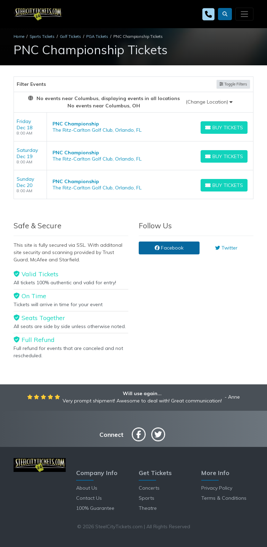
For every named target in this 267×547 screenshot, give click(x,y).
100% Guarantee (95, 508)
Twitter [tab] (226, 248)
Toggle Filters (233, 84)
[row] (133, 127)
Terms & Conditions (223, 498)
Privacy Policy (216, 488)
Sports (146, 498)
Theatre (148, 508)
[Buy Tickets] (224, 127)
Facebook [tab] (169, 248)
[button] (225, 14)
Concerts (149, 488)
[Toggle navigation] (244, 14)
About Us (86, 488)
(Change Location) (209, 102)
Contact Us (89, 498)
